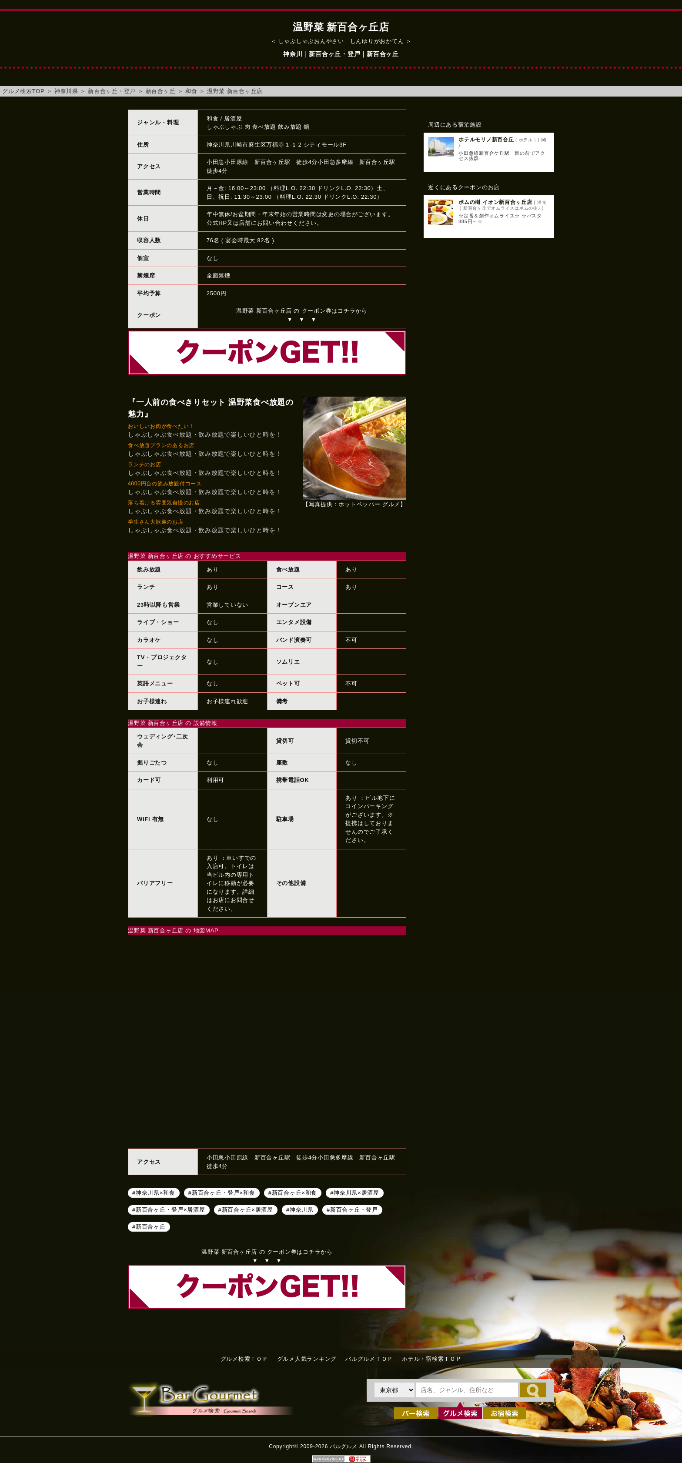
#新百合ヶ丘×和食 (293, 1192)
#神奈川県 (300, 1209)
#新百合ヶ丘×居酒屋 (245, 1209)
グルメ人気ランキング (307, 1359)
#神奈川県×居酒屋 (354, 1192)
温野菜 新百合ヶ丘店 (235, 91)
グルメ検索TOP (23, 91)
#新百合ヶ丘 (149, 1226)
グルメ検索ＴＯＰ (244, 1359)
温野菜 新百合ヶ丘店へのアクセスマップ (267, 1040)
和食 (191, 91)
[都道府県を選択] (394, 1390)
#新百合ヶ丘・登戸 (352, 1209)
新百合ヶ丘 (161, 91)
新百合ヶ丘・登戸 (112, 91)
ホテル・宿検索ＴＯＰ (432, 1359)
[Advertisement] (489, 385)
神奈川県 (66, 91)
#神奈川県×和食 (153, 1192)
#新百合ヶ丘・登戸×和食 (221, 1192)
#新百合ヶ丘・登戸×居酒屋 (168, 1209)
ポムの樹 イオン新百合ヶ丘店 (495, 202)
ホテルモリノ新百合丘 (486, 140)
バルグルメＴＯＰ (369, 1359)
